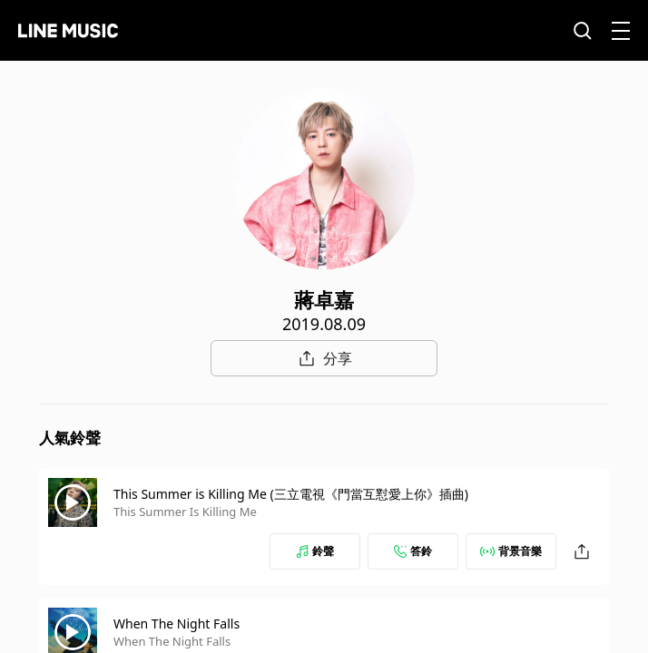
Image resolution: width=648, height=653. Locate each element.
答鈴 (413, 551)
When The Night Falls (176, 623)
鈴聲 (315, 551)
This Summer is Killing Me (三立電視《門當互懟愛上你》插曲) (290, 493)
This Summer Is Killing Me (185, 511)
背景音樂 (511, 551)
